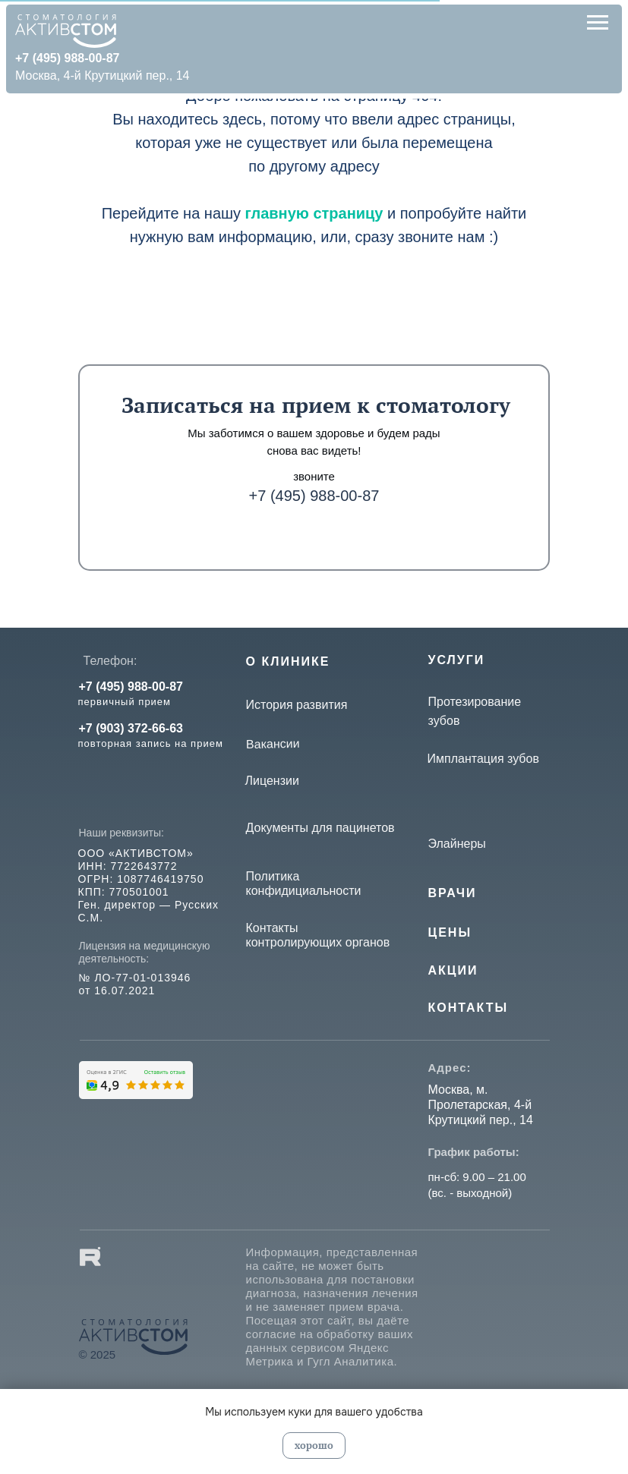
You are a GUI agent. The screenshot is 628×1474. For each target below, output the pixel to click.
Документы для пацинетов (320, 827)
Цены (450, 932)
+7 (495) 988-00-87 (314, 495)
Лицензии (272, 780)
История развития (297, 704)
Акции (453, 970)
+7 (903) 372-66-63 (131, 728)
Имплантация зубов (483, 758)
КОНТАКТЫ (468, 1007)
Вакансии (272, 743)
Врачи (452, 893)
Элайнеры (457, 843)
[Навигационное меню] (597, 22)
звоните (314, 476)
